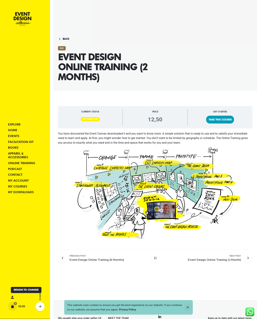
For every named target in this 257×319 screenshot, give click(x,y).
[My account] (25, 297)
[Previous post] (64, 258)
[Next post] (214, 258)
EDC (62, 48)
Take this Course (220, 119)
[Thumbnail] (22, 18)
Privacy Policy (127, 309)
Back (63, 39)
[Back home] (155, 258)
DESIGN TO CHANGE (26, 289)
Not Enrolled (90, 119)
